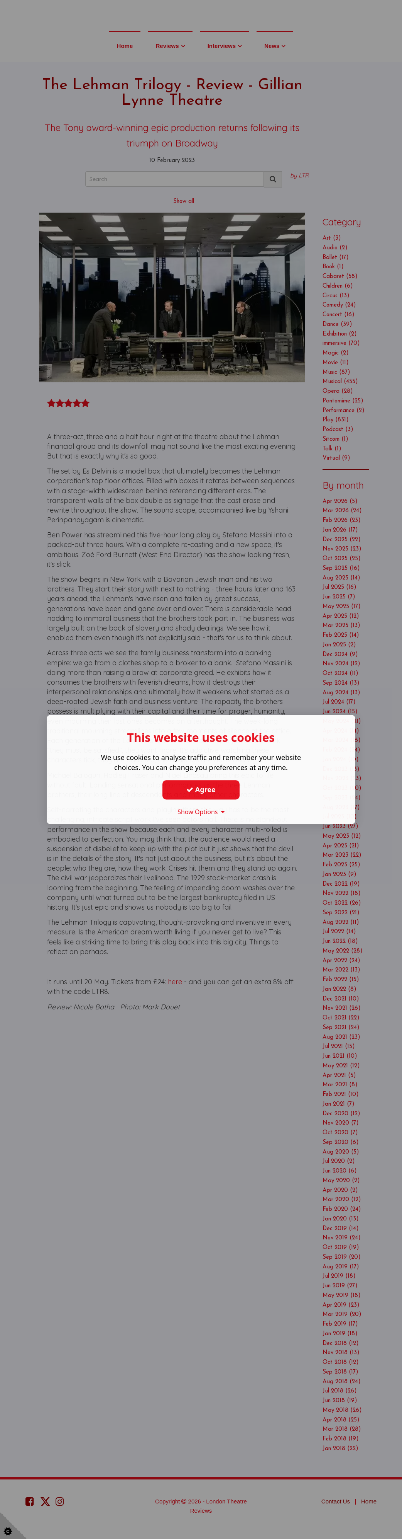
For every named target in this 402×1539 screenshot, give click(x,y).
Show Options (201, 812)
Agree (201, 789)
